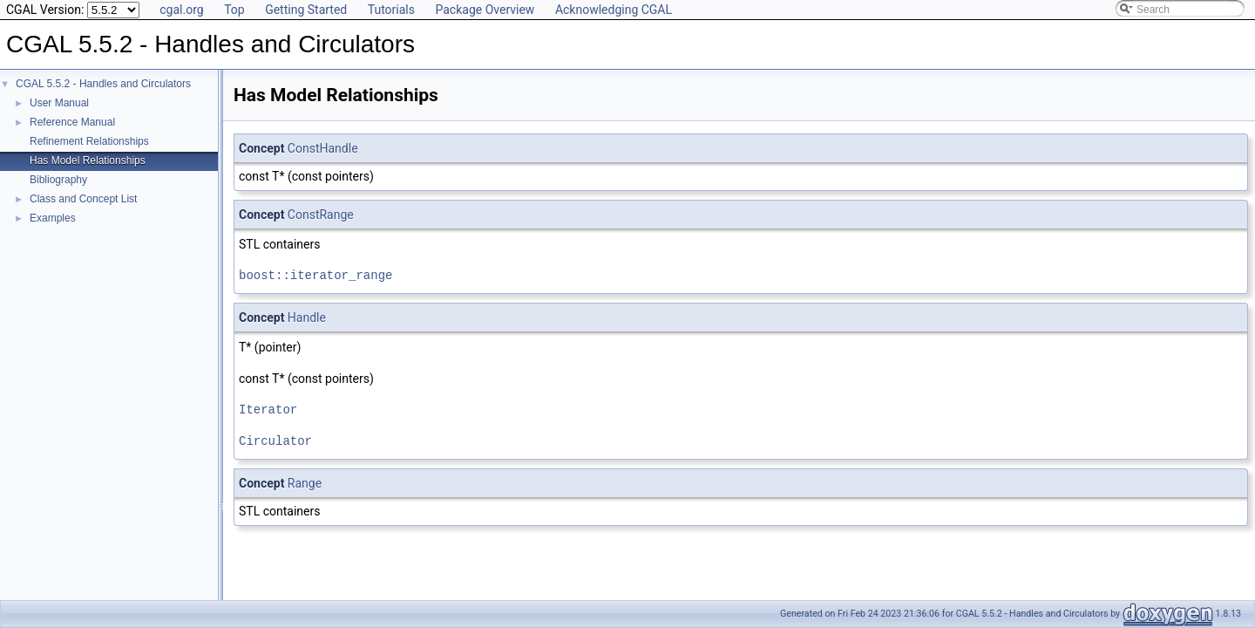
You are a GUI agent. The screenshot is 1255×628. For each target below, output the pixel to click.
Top (234, 10)
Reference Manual (72, 122)
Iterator (268, 409)
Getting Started (306, 10)
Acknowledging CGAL (613, 10)
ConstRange (321, 215)
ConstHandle (323, 148)
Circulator (275, 441)
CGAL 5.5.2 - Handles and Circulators (103, 84)
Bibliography (58, 180)
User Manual (59, 103)
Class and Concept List (83, 199)
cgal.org (181, 10)
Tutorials (391, 10)
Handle (307, 317)
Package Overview (484, 10)
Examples (53, 218)
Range (305, 483)
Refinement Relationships (89, 141)
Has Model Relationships (88, 160)
